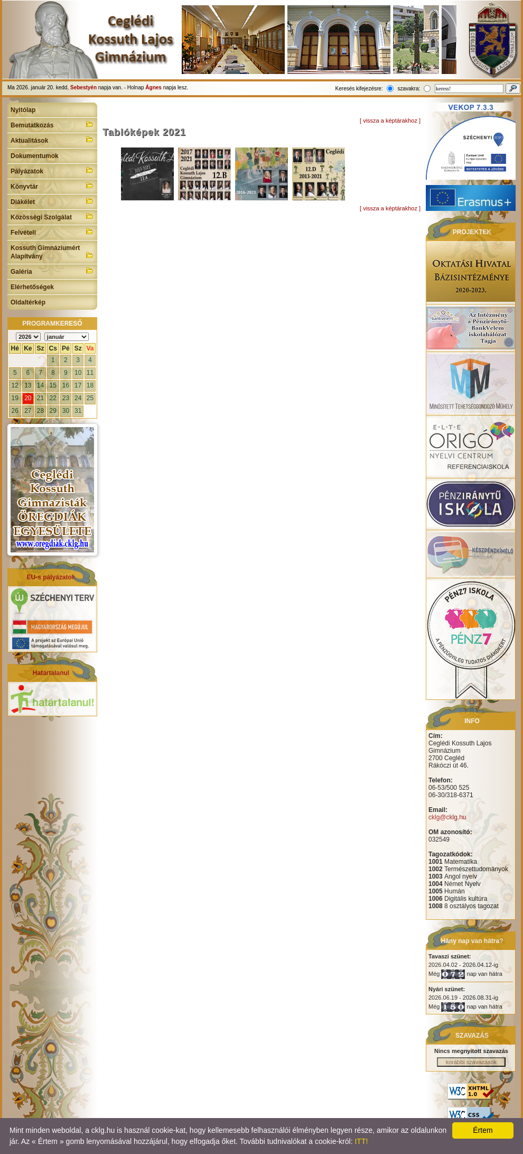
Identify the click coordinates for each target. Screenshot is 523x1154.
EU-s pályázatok (50, 577)
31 (77, 410)
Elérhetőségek (32, 287)
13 (27, 385)
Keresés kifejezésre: (359, 88)
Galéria (52, 270)
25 (90, 398)
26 (15, 410)
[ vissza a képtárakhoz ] (390, 120)
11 (90, 372)
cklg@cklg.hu (447, 817)
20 (27, 398)
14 (40, 385)
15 (53, 385)
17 (77, 385)
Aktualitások (52, 139)
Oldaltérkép (28, 302)
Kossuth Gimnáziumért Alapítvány (52, 252)
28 (40, 410)
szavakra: (408, 88)
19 (15, 398)
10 (77, 372)
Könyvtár (52, 185)
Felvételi (52, 231)
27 (27, 410)
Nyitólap (23, 110)
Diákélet (52, 201)
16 (65, 385)
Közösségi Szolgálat (52, 216)
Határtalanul (51, 673)
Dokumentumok (35, 156)
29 (53, 410)
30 (65, 410)
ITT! (361, 1141)
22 (53, 398)
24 (77, 398)
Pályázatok (52, 170)
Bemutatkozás (52, 124)
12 (15, 385)
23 (65, 398)
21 (40, 398)
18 (90, 385)
